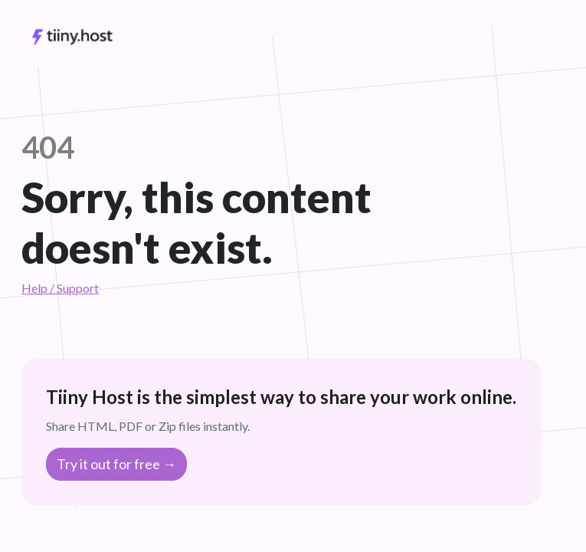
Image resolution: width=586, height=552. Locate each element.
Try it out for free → (116, 463)
